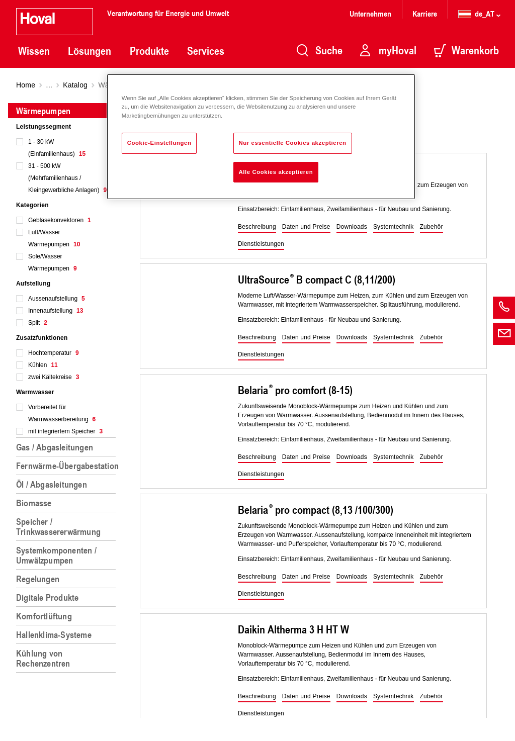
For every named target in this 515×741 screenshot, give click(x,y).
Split (37, 322)
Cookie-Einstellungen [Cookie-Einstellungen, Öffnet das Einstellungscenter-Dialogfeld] (159, 143)
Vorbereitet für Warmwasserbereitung (62, 413)
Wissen (34, 50)
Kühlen (43, 364)
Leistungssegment (43, 126)
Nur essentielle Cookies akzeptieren (293, 143)
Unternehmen (370, 13)
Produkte (149, 50)
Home (25, 85)
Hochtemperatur (53, 352)
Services (205, 50)
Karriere (424, 13)
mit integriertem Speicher (65, 431)
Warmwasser (35, 392)
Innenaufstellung (55, 310)
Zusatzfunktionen (42, 337)
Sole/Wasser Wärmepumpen (52, 262)
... (49, 85)
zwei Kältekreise (53, 377)
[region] (68, 418)
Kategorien (32, 205)
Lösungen (89, 50)
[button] (257, 227)
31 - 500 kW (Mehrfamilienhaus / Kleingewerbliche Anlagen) (67, 178)
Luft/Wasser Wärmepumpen (54, 238)
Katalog (75, 85)
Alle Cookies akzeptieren (276, 172)
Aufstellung (33, 283)
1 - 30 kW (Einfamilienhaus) (56, 147)
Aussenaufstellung (56, 298)
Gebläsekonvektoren (59, 220)
